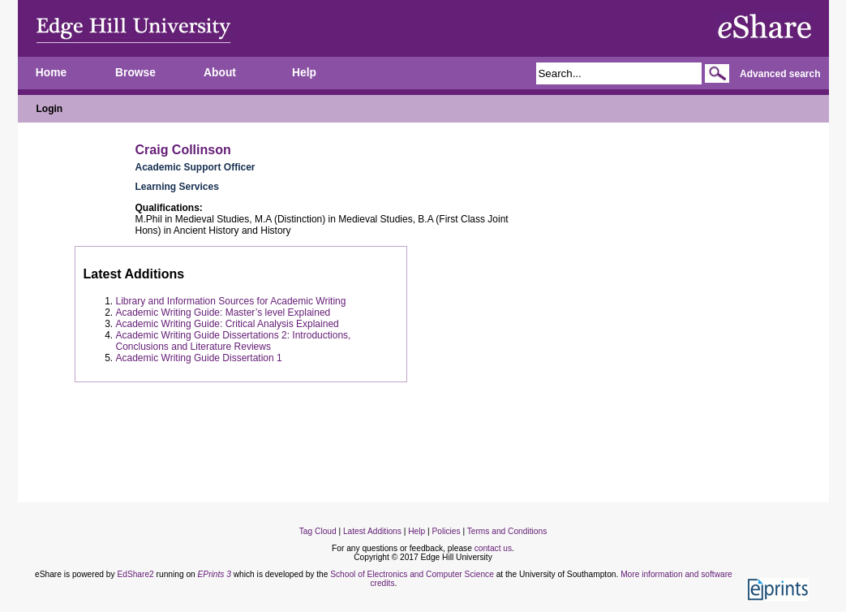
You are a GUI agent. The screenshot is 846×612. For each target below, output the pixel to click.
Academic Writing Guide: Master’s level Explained (223, 312)
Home (51, 73)
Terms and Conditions (507, 531)
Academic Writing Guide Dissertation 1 (199, 358)
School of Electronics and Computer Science (412, 574)
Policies (446, 531)
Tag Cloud (318, 531)
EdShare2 (135, 574)
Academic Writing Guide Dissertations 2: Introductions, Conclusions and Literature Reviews (233, 341)
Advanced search (780, 74)
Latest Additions (372, 531)
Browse (135, 73)
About (220, 73)
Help (304, 73)
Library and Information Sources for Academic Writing (231, 301)
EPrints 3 (214, 574)
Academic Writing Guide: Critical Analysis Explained (227, 324)
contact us (493, 548)
